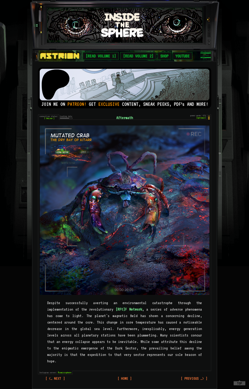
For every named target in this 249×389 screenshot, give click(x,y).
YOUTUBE (182, 56)
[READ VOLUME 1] (101, 56)
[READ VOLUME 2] (138, 56)
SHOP (164, 56)
